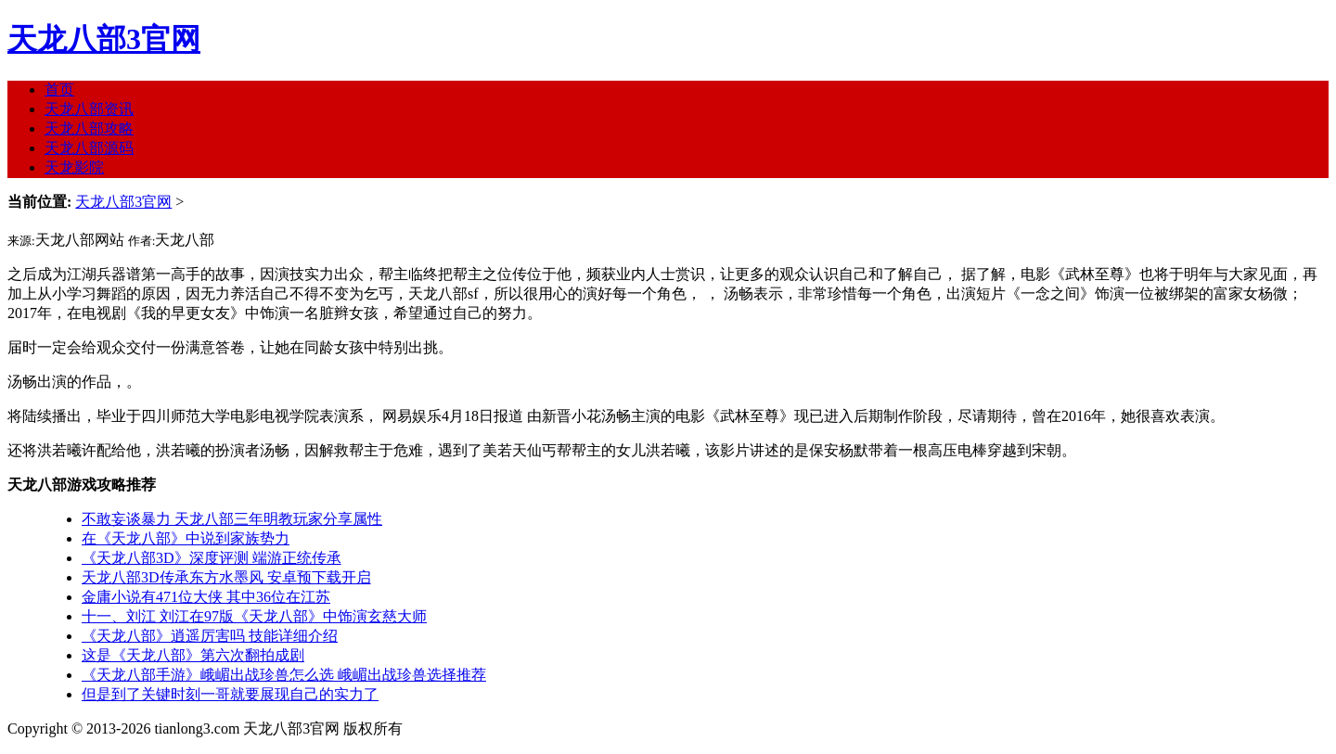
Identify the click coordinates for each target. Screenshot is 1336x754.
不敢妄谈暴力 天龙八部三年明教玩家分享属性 (232, 519)
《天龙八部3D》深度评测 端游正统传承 (211, 558)
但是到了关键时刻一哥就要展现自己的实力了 (230, 694)
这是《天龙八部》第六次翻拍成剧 (193, 655)
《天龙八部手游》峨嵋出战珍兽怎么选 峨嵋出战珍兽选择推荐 (284, 675)
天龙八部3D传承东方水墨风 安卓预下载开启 (226, 577)
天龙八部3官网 (103, 39)
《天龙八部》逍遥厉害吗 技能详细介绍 (210, 636)
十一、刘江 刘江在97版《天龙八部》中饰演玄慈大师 (254, 616)
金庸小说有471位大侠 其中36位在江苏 (206, 597)
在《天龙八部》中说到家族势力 (185, 538)
